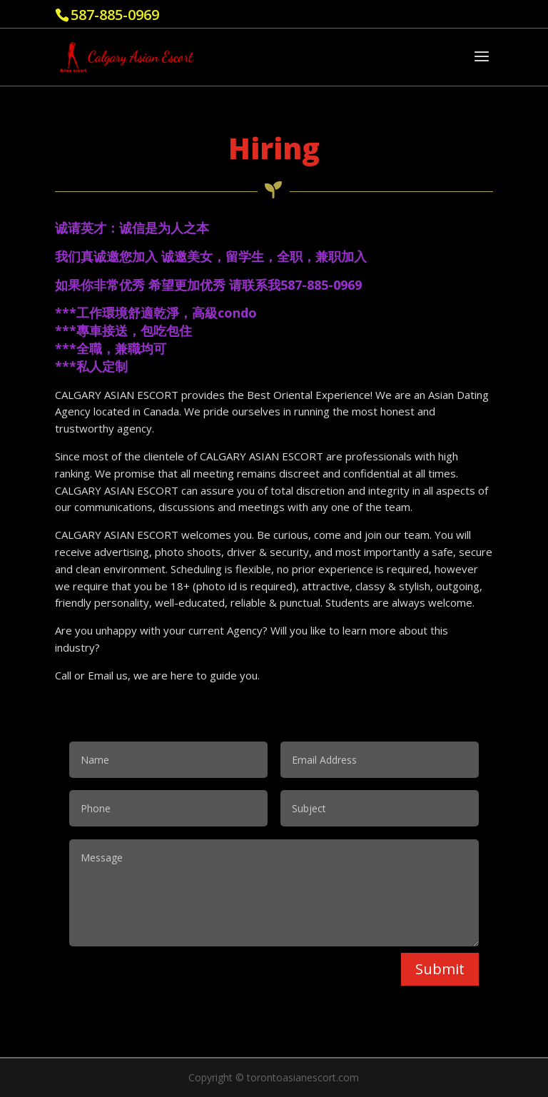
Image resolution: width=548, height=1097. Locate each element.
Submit (440, 969)
